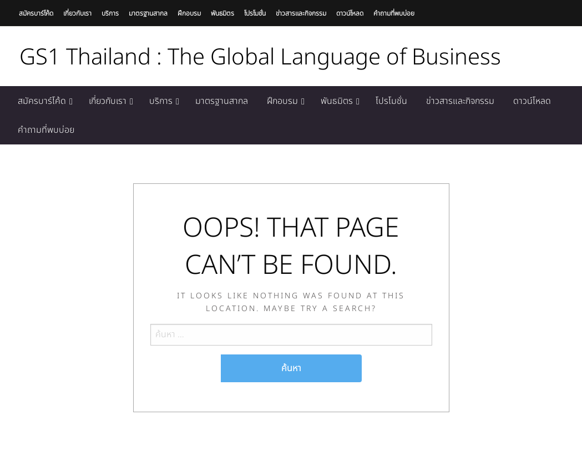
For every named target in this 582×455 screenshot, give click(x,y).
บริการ (110, 13)
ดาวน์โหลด (349, 13)
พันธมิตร (222, 13)
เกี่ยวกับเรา (77, 13)
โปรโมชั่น (255, 13)
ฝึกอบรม (189, 13)
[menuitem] (43, 101)
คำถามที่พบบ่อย (393, 13)
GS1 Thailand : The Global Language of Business (260, 57)
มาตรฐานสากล (148, 13)
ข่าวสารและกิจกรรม (301, 13)
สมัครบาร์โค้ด (36, 13)
